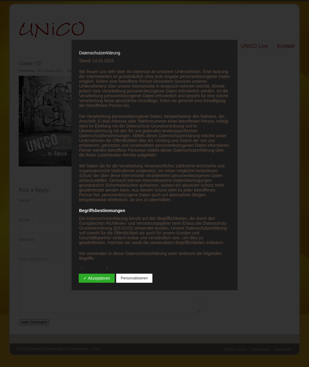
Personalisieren (134, 278)
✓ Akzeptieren (96, 278)
